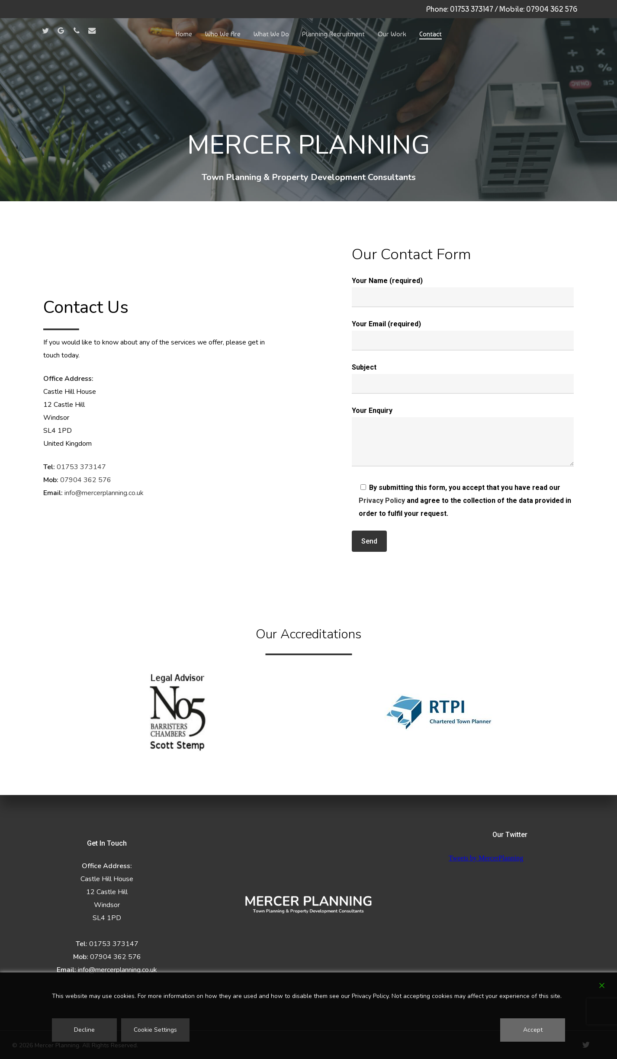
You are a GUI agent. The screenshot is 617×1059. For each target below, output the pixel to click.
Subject (463, 378)
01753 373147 (471, 8)
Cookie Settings (155, 1030)
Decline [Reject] (84, 1030)
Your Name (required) (463, 292)
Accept (533, 1030)
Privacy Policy (382, 500)
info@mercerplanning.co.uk (104, 493)
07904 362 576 (552, 8)
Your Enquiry (463, 438)
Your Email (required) (463, 335)
